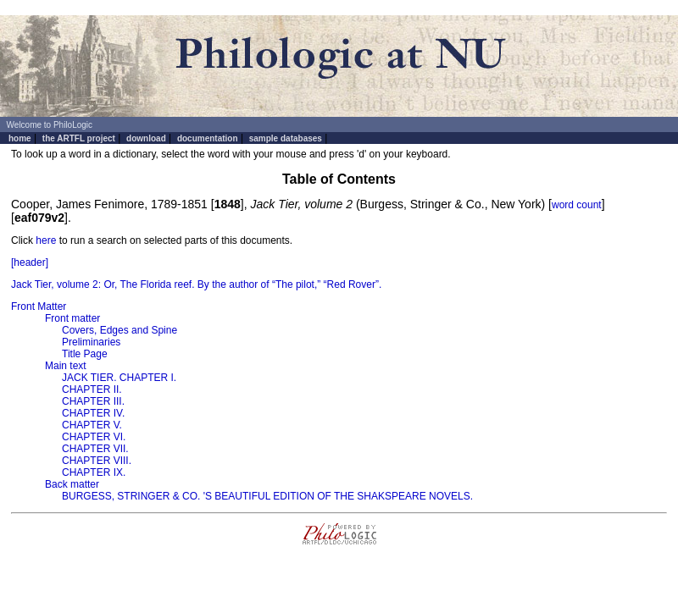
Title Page (85, 354)
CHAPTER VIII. (96, 461)
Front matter (72, 318)
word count (577, 205)
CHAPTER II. (92, 389)
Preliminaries (91, 342)
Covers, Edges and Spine (119, 330)
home (19, 138)
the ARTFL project (78, 138)
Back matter (72, 484)
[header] (29, 262)
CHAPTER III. (93, 401)
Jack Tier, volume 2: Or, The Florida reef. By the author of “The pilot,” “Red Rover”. (196, 284)
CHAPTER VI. (93, 437)
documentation (207, 138)
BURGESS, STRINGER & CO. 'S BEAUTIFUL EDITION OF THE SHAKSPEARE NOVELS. (267, 496)
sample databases (285, 138)
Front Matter (38, 306)
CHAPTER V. (92, 425)
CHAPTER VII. (95, 449)
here (46, 240)
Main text (65, 366)
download (146, 138)
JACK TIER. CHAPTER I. (119, 378)
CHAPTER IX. (93, 472)
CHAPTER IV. (93, 413)
